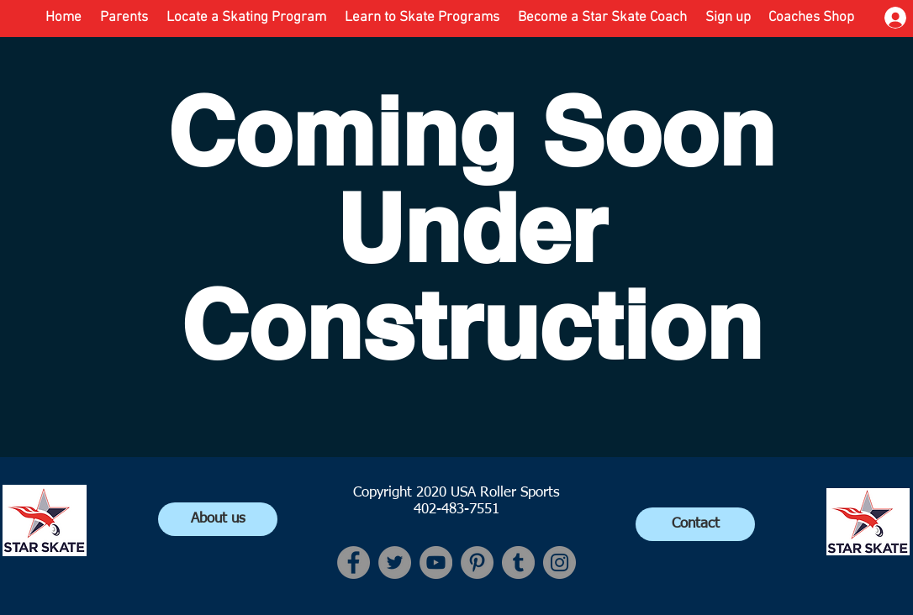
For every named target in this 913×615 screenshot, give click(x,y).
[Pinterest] (477, 562)
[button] (422, 17)
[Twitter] (394, 562)
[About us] (217, 519)
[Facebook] (353, 562)
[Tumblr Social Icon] (518, 562)
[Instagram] (559, 562)
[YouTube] (436, 562)
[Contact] (695, 524)
